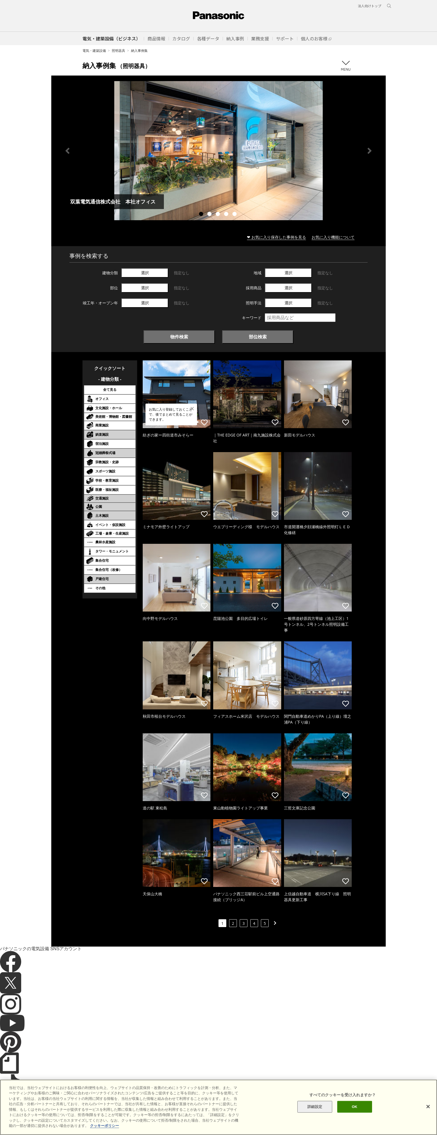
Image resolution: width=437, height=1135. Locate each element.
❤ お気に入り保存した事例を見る (276, 237)
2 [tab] (210, 214)
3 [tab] (218, 214)
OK (354, 1109)
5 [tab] (235, 214)
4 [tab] (227, 214)
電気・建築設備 (94, 50)
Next (369, 150)
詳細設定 (314, 1109)
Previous (67, 150)
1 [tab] (202, 214)
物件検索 (179, 337)
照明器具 (118, 50)
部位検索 (258, 337)
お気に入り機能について (333, 237)
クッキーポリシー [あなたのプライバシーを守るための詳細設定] (104, 1128)
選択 (145, 272)
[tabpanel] (218, 150)
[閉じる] (428, 1109)
